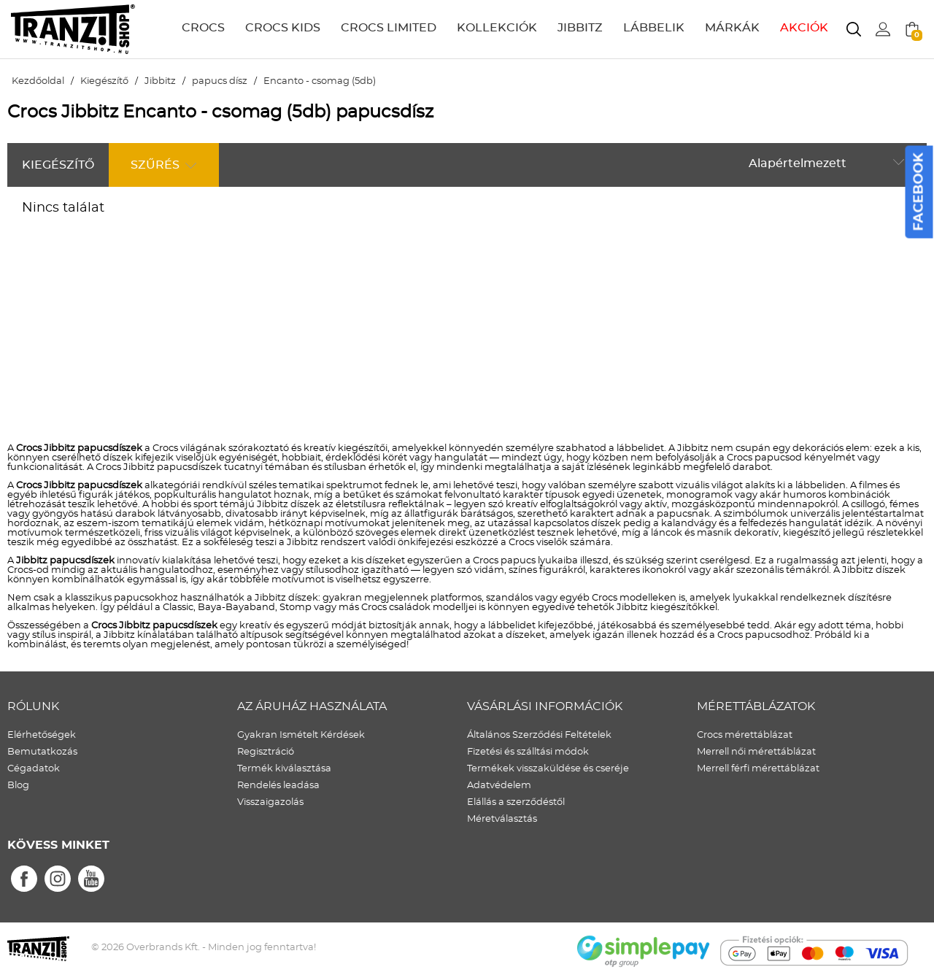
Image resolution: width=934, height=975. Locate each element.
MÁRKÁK (732, 28)
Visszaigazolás (270, 802)
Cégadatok (33, 769)
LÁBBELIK (653, 28)
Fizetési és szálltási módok (528, 752)
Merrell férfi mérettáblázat (758, 769)
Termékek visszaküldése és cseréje (548, 769)
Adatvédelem (499, 785)
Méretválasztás (502, 819)
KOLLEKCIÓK (497, 28)
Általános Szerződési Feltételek (539, 735)
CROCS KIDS (282, 28)
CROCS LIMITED (388, 28)
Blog (18, 785)
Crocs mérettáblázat (744, 735)
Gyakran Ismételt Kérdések (301, 735)
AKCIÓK (804, 28)
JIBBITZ (580, 28)
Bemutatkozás (42, 752)
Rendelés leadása (278, 785)
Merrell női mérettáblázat (756, 752)
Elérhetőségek (41, 735)
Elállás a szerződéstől (516, 802)
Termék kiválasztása (284, 769)
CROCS (203, 28)
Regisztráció (265, 752)
